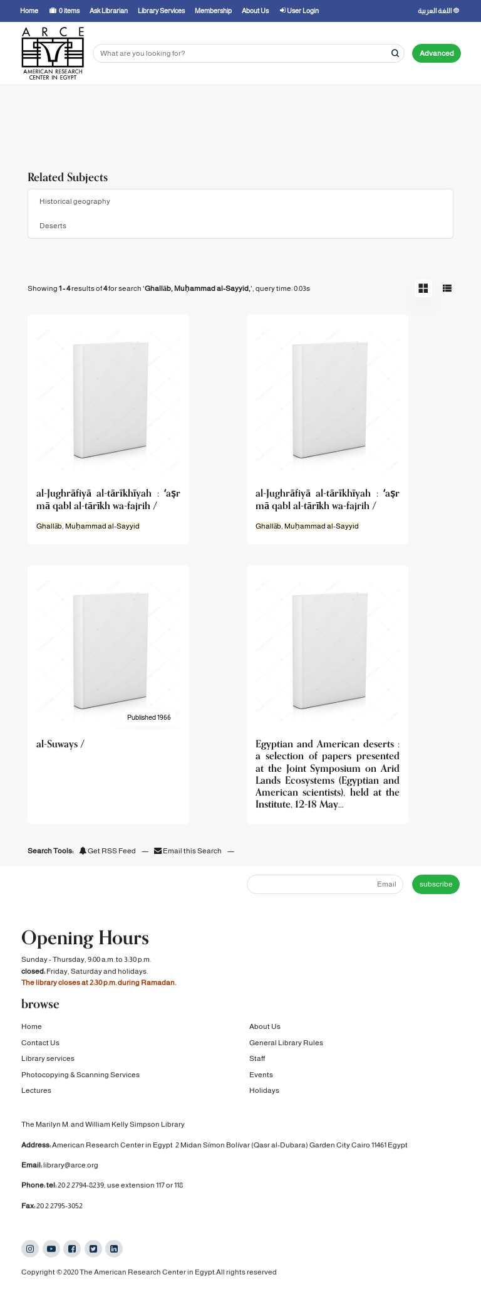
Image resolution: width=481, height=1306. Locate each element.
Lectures (36, 1092)
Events (261, 1077)
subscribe (436, 884)
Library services (48, 1061)
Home (31, 1029)
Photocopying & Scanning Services (80, 1077)
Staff (257, 1061)
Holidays (264, 1092)
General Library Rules (286, 1045)
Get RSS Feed (107, 850)
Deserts (52, 225)
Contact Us (40, 1045)
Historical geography (74, 201)
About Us (265, 1029)
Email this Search (188, 850)
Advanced (437, 53)
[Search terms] (249, 53)
